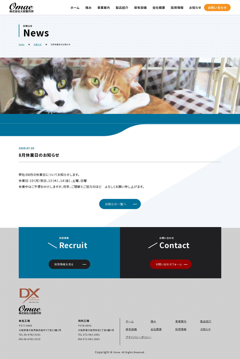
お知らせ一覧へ (116, 204)
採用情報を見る (64, 264)
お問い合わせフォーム (169, 264)
